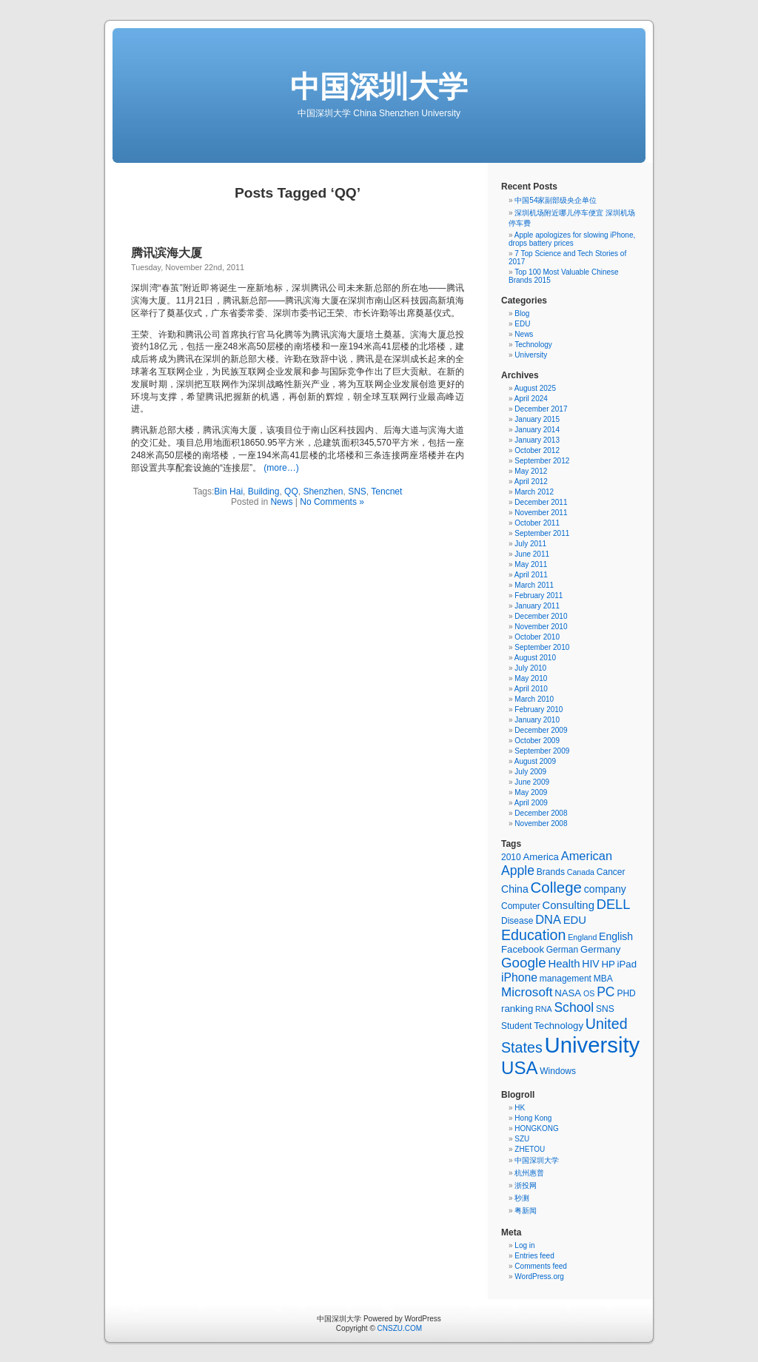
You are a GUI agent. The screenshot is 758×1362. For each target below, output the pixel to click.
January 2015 (537, 419)
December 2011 (540, 502)
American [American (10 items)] (586, 855)
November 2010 (540, 627)
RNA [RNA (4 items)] (543, 1008)
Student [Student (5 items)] (516, 1026)
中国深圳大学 (379, 86)
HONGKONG (536, 1128)
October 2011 (537, 523)
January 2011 (537, 606)
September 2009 (541, 751)
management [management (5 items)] (565, 978)
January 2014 (537, 430)
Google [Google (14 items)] (523, 962)
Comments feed (540, 1266)
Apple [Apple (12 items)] (517, 870)
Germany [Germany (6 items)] (600, 949)
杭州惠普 (529, 1173)
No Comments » (332, 502)
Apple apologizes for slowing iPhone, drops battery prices (572, 239)
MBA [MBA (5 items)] (603, 978)
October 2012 (537, 450)
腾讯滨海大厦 (166, 252)
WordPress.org (539, 1276)
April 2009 (531, 803)
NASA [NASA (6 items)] (567, 993)
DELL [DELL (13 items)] (614, 904)
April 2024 (531, 399)
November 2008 (540, 823)
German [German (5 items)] (562, 950)
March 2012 (534, 492)
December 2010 (540, 616)
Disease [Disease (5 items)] (517, 921)
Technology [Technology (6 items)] (558, 1025)
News (281, 502)
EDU (522, 324)
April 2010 (531, 689)
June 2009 (531, 782)
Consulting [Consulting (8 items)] (568, 905)
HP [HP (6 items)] (607, 964)
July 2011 (530, 544)
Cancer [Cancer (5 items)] (611, 872)
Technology (533, 344)
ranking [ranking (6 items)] (517, 1008)
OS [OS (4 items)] (588, 993)
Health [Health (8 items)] (564, 964)
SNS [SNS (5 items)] (605, 1009)
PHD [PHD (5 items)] (626, 993)
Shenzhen (323, 491)
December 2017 (540, 409)
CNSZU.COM (400, 1328)
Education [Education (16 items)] (533, 935)
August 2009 (535, 761)
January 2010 (537, 720)
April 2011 (531, 575)
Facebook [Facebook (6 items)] (522, 949)
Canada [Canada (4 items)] (580, 872)
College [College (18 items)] (556, 887)
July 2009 (530, 772)
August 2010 (535, 658)
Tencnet (386, 491)
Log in (524, 1245)
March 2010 (534, 699)
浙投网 (525, 1185)
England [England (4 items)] (582, 937)
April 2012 (531, 481)
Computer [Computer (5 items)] (520, 906)
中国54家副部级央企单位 (555, 200)
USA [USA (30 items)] (519, 1068)
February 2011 (538, 595)
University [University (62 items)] (592, 1045)
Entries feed (534, 1256)
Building (264, 491)
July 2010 (530, 668)
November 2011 (540, 513)
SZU (521, 1139)
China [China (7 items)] (515, 889)
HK (519, 1108)
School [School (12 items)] (574, 1007)
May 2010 (530, 678)
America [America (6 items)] (541, 856)
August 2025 (535, 388)
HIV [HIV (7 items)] (590, 964)
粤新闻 (525, 1211)
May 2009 (530, 792)
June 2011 (531, 554)
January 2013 (537, 440)
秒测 (521, 1198)
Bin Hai (228, 491)
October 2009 (537, 741)
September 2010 (541, 647)
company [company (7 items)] (605, 889)
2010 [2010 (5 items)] (511, 857)
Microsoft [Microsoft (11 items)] (526, 992)
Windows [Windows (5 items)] (558, 1071)
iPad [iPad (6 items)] (627, 964)
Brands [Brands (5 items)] (551, 872)
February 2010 (538, 709)
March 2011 (534, 585)
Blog (521, 313)
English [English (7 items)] (616, 936)
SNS (357, 491)
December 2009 (540, 730)
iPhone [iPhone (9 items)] (519, 977)
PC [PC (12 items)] (605, 991)
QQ (291, 491)
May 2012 (530, 471)
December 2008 (540, 813)
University (530, 355)
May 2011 (530, 564)
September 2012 (541, 461)
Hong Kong (532, 1118)
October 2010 (537, 637)
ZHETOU (529, 1149)
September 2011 (541, 533)
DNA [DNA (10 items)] (548, 919)
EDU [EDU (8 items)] (574, 920)
